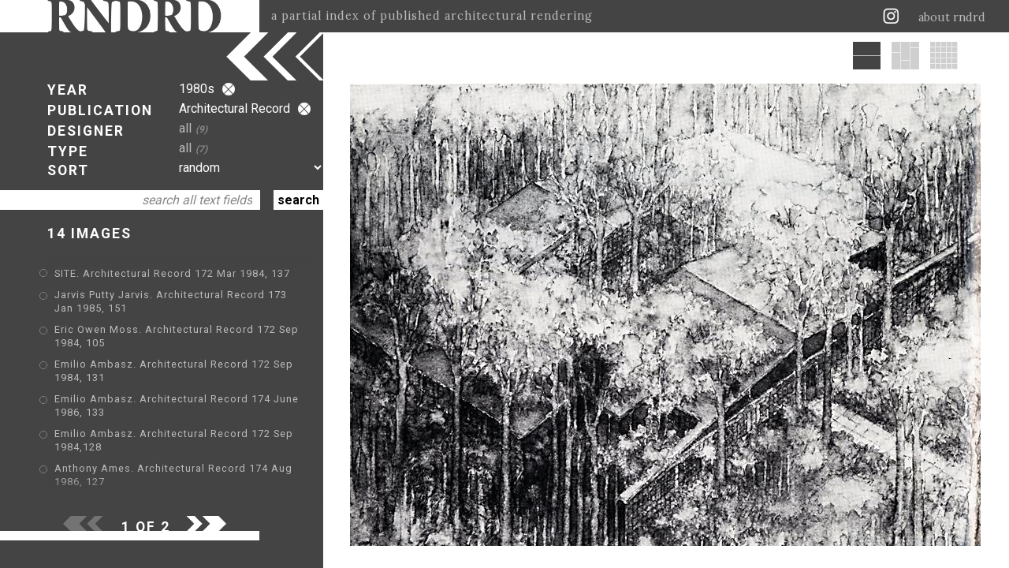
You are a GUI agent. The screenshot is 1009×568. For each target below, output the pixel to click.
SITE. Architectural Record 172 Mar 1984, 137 (172, 273)
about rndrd (951, 17)
